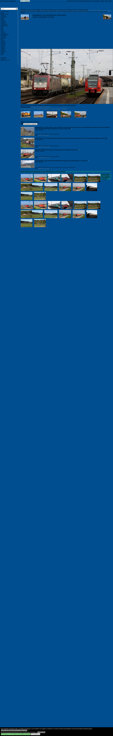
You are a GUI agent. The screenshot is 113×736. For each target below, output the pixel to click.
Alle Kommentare (34, 122)
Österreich (3, 38)
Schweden (3, 44)
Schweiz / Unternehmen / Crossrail (43, 17)
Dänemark (3, 15)
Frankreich (3, 23)
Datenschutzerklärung (5, 60)
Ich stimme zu (35, 734)
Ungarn (2, 53)
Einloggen (87, 1)
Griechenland (4, 24)
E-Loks (58, 11)
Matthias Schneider (26, 107)
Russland (3, 43)
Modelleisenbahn (5, 34)
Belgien (2, 13)
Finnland (3, 20)
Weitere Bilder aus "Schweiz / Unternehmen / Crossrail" (105, 177)
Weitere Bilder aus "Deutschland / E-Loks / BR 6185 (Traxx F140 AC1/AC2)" (43, 171)
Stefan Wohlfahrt (39, 130)
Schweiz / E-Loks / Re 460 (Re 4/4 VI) (67, 167)
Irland (2, 28)
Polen (2, 39)
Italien (2, 30)
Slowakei (3, 47)
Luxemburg (3, 33)
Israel (2, 29)
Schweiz (3, 46)
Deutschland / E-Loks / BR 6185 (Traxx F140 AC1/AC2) (49, 15)
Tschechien (3, 51)
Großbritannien (4, 25)
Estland (2, 18)
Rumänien (3, 42)
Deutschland (53, 11)
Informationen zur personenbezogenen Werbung (14, 730)
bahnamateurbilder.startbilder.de (8, 1)
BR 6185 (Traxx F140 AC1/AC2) (69, 11)
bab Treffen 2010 (5, 11)
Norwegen (3, 37)
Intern (2, 27)
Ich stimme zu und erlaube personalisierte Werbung (15, 734)
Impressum (27, 1)
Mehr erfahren (41, 732)
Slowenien (3, 48)
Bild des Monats (4, 14)
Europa (2, 19)
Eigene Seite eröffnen (106, 1)
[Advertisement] (26, 26)
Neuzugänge (4, 57)
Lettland (3, 32)
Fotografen (3, 22)
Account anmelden (95, 1)
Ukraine (2, 52)
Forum (22, 1)
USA (2, 54)
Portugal (3, 40)
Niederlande (3, 35)
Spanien (3, 49)
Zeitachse (3, 59)
